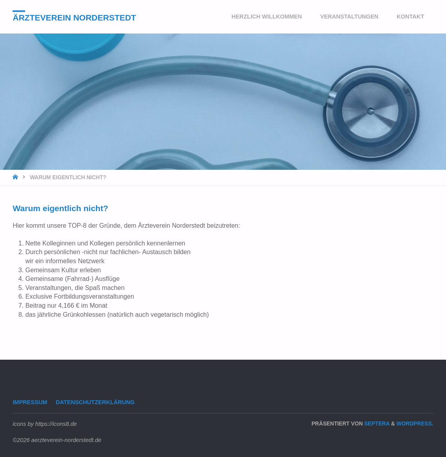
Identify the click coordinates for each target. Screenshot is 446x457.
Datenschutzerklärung (95, 402)
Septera (376, 424)
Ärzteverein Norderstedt (74, 17)
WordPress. (414, 424)
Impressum (30, 402)
